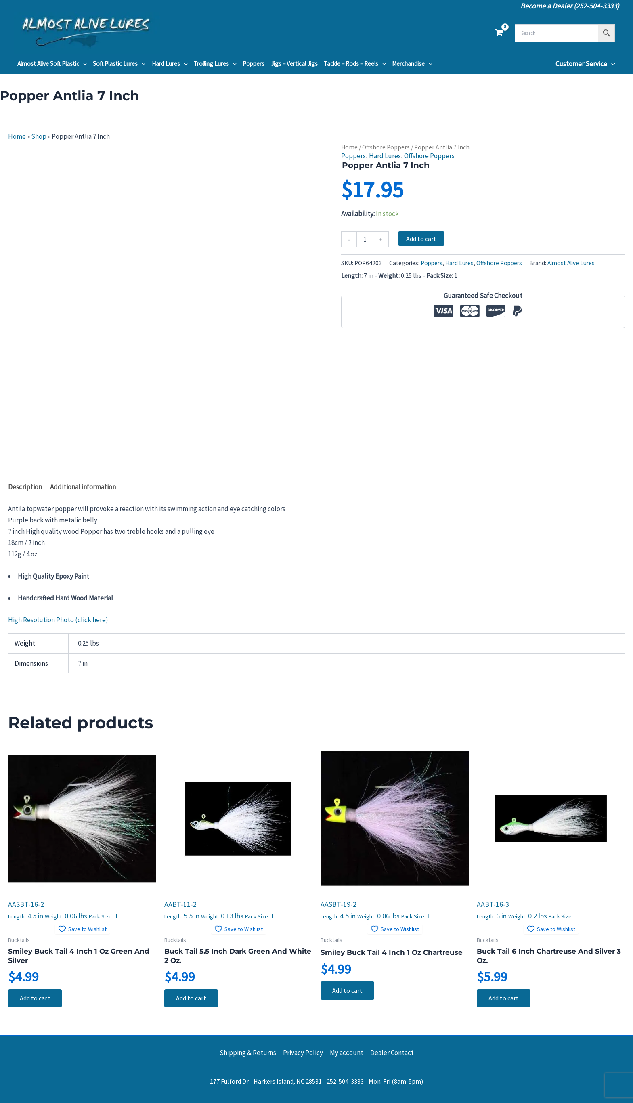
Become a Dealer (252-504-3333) (569, 5)
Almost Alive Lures (571, 263)
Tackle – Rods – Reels (355, 63)
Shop (38, 136)
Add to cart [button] (35, 998)
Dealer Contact (392, 1052)
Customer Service (585, 63)
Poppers (253, 63)
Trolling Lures (215, 63)
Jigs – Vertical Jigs (294, 63)
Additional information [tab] (83, 486)
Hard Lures (170, 63)
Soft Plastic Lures (119, 63)
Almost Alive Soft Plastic (52, 63)
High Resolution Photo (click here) (58, 619)
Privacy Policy (303, 1052)
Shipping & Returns (248, 1052)
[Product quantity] (364, 239)
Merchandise (412, 63)
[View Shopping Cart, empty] (499, 33)
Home (17, 136)
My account (346, 1052)
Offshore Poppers (386, 147)
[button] (83, 63)
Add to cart (421, 239)
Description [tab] (25, 486)
